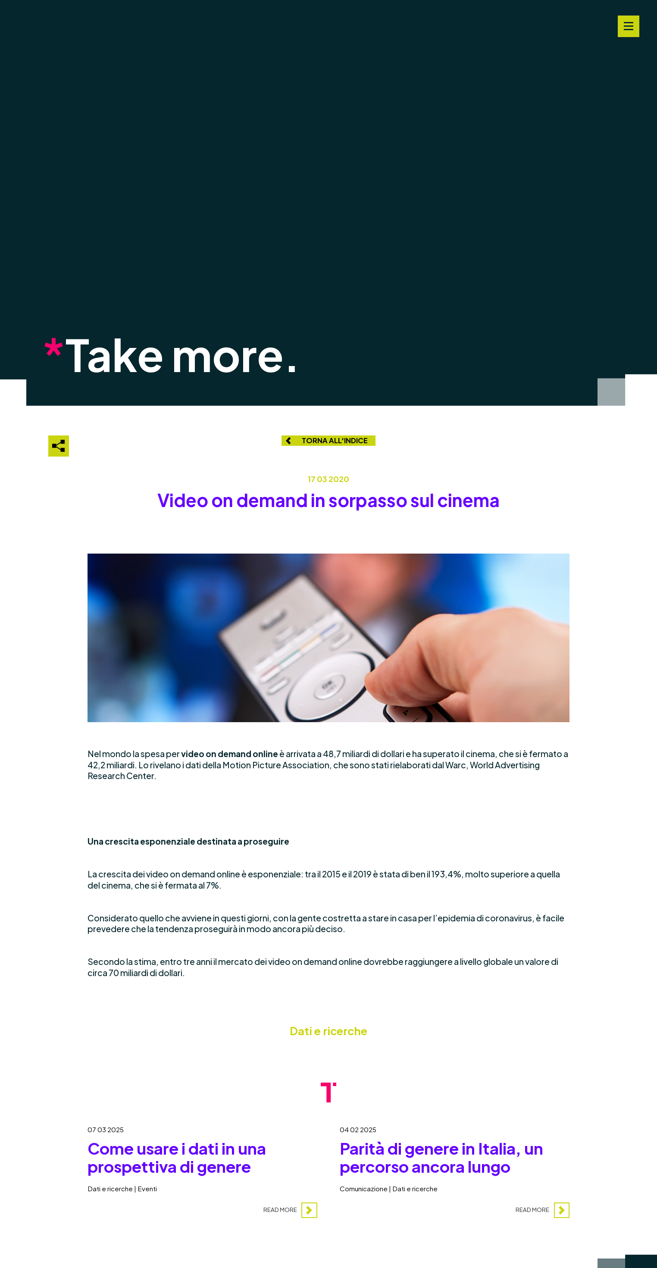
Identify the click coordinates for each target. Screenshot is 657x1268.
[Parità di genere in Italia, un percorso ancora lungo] (454, 1167)
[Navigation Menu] (629, 27)
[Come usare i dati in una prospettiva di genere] (202, 1167)
